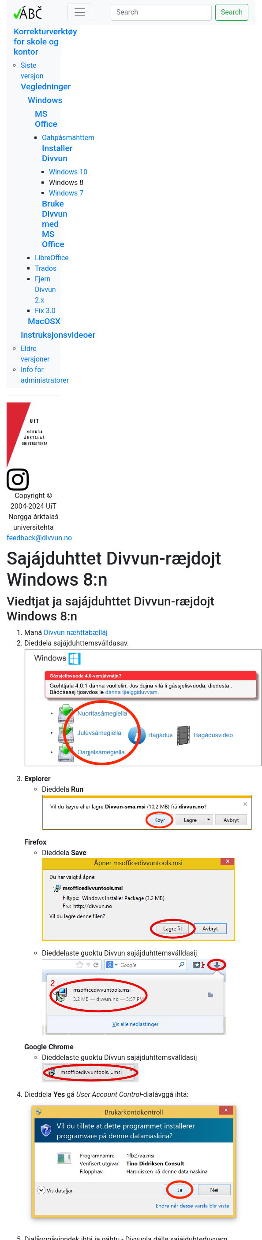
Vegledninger (46, 86)
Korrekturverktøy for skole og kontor (45, 41)
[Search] (161, 12)
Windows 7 (66, 193)
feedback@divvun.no (39, 538)
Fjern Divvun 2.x (45, 289)
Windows (45, 100)
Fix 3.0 (45, 310)
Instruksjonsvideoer (58, 335)
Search (232, 12)
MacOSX (44, 321)
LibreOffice (52, 258)
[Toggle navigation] (79, 12)
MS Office (46, 119)
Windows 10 (68, 172)
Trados (45, 268)
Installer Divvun (57, 153)
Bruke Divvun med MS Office (54, 224)
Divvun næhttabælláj (76, 632)
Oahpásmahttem (68, 137)
